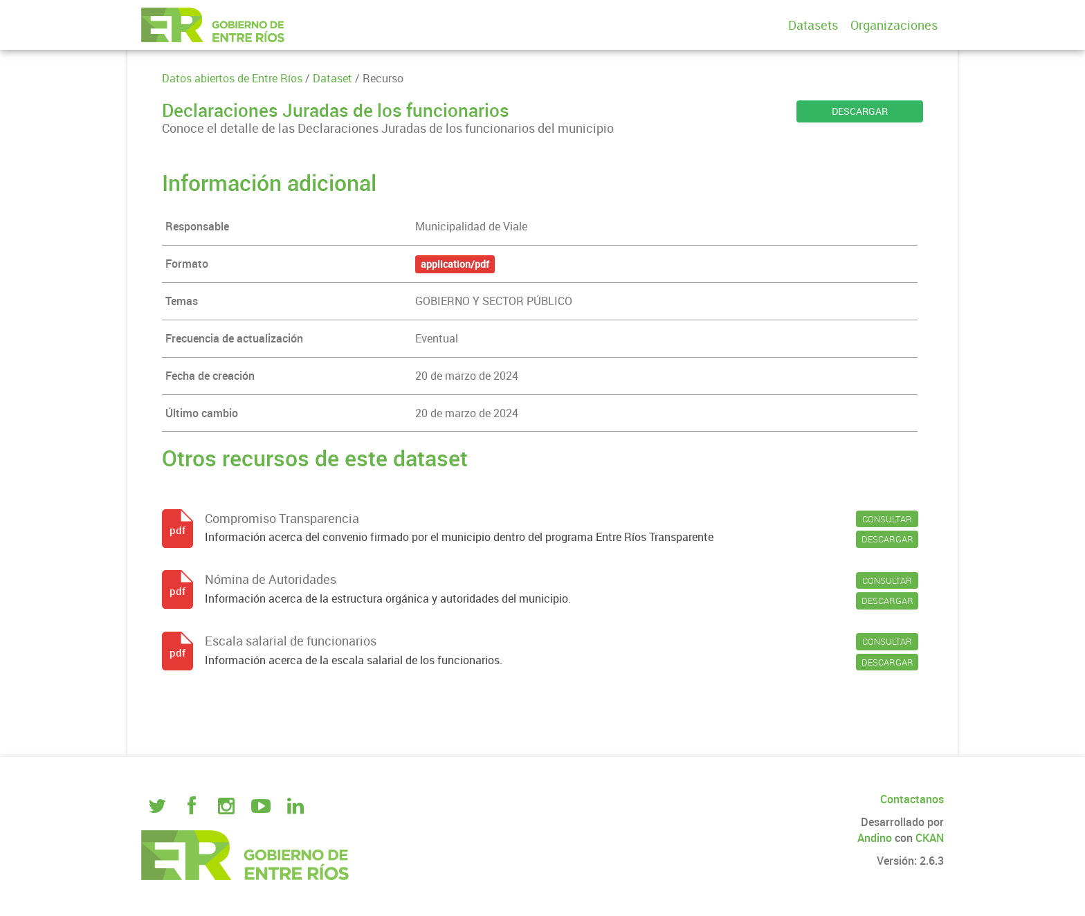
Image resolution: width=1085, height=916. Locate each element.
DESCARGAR (860, 111)
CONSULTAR (887, 519)
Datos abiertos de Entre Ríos (232, 78)
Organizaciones (894, 25)
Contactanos (912, 799)
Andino (874, 837)
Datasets (813, 25)
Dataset (332, 78)
